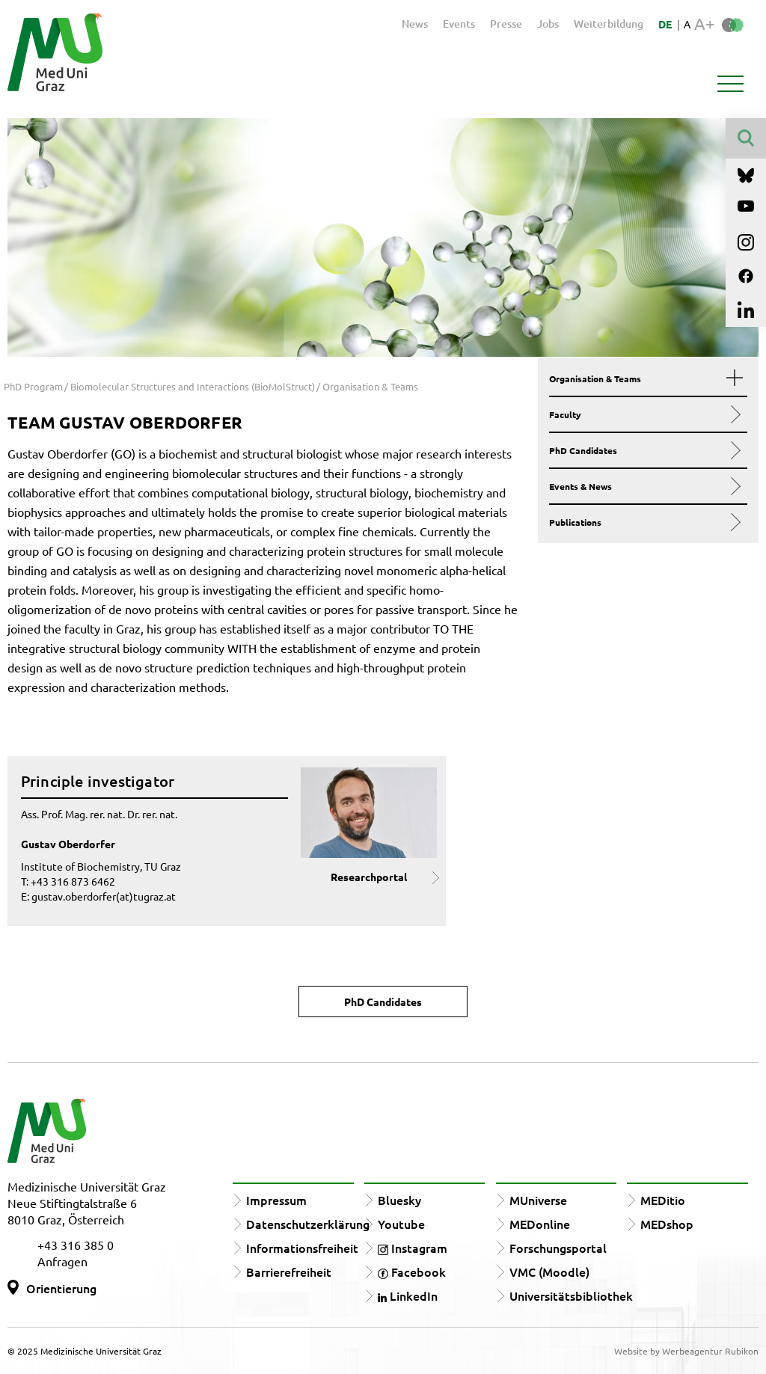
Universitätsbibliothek (571, 1295)
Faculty (643, 414)
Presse (506, 23)
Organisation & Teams (643, 378)
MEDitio (662, 1199)
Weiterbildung (608, 23)
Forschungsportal (558, 1247)
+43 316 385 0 (75, 1244)
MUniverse (538, 1199)
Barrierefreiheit (288, 1271)
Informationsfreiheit (302, 1247)
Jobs (548, 23)
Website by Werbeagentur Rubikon (686, 1351)
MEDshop (666, 1223)
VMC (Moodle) (549, 1271)
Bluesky (399, 1199)
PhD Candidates (643, 450)
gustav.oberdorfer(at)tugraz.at (103, 896)
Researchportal (369, 876)
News (415, 23)
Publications (643, 522)
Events (459, 23)
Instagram (412, 1247)
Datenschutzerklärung (308, 1223)
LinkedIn (408, 1295)
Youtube (401, 1223)
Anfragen (62, 1261)
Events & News (643, 486)
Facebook (412, 1271)
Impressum (276, 1199)
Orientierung (61, 1288)
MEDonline (539, 1223)
